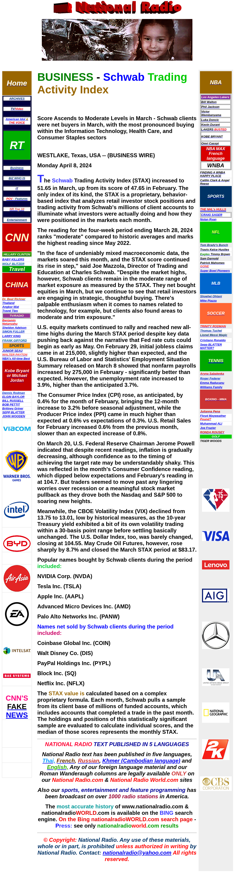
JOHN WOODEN (13, 416)
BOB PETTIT (11, 404)
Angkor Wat (10, 307)
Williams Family (211, 387)
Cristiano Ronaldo (213, 340)
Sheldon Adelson (14, 327)
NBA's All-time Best (16, 358)
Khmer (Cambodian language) (141, 761)
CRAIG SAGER (211, 215)
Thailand (8, 303)
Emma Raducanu (212, 383)
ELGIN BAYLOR (13, 396)
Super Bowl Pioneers (215, 270)
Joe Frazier (208, 428)
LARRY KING (11, 336)
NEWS (17, 715)
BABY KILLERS (13, 259)
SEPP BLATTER (13, 412)
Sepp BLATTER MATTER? (211, 346)
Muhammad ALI (211, 423)
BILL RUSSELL (13, 400)
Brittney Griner (12, 408)
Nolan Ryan (208, 219)
